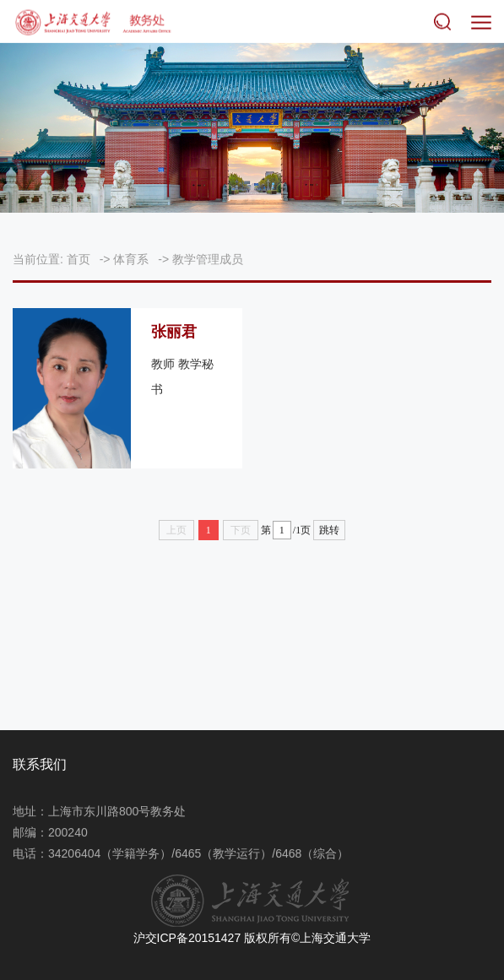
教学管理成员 (207, 259)
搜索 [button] (446, 22)
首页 (78, 259)
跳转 (329, 530)
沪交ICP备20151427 (187, 938)
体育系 (131, 259)
